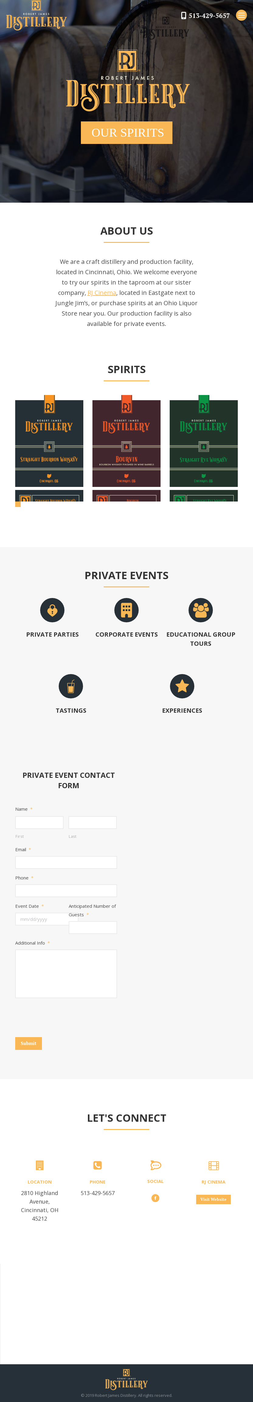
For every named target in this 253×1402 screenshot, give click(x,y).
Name (24, 809)
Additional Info (32, 943)
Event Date (29, 906)
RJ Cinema (102, 292)
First (20, 836)
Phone (24, 878)
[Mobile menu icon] (241, 15)
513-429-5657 (209, 15)
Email (23, 849)
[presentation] (61, 1015)
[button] (18, 504)
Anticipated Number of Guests (92, 910)
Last (73, 836)
